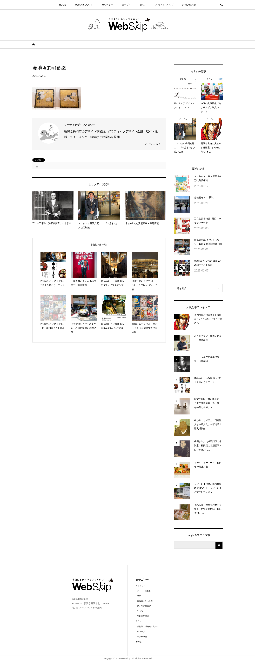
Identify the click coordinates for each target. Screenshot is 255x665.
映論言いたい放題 (145, 601)
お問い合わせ (189, 4)
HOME (62, 4)
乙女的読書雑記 (144, 606)
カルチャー (107, 4)
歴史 (139, 596)
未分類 (138, 641)
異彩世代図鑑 (143, 616)
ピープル (126, 4)
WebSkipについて (84, 4)
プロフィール (151, 144)
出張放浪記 (142, 636)
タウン (143, 4)
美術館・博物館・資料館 (148, 626)
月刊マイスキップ (164, 4)
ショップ (141, 631)
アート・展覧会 (144, 591)
